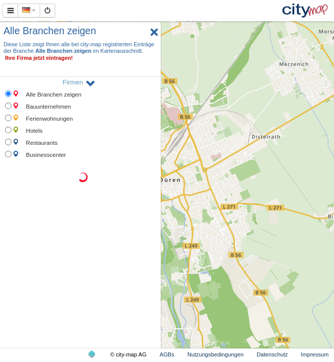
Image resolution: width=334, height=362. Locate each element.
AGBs (167, 354)
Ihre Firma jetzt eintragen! (39, 58)
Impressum (314, 354)
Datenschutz (272, 354)
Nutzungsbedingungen (215, 354)
